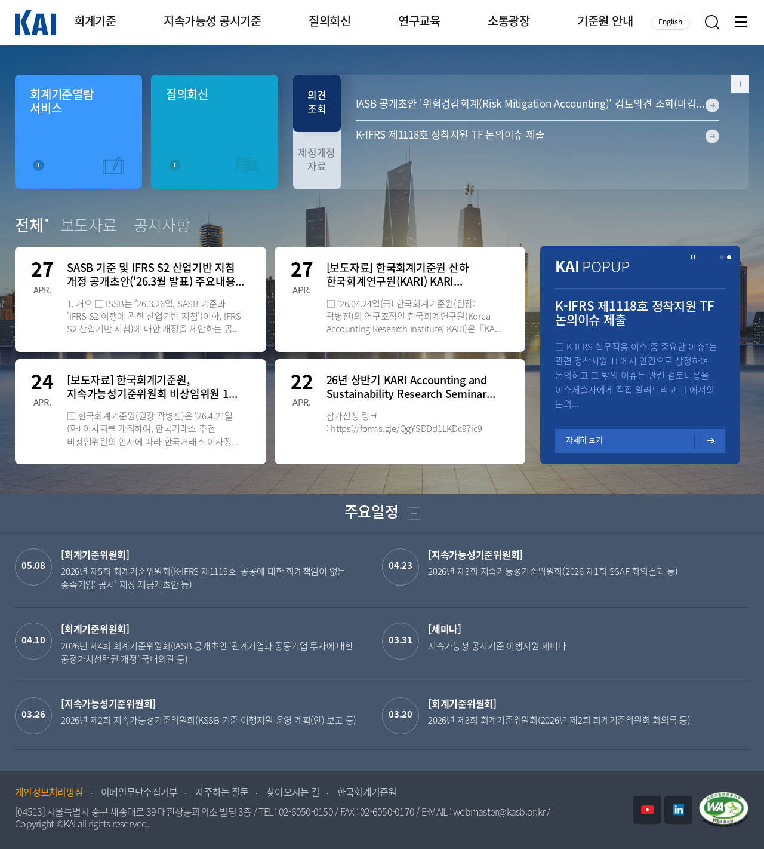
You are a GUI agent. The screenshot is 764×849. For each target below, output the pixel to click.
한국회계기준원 (367, 793)
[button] (722, 257)
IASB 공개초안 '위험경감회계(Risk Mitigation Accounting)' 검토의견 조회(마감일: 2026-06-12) (538, 104)
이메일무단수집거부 (139, 793)
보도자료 (88, 227)
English (670, 22)
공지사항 (162, 227)
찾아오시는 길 (292, 793)
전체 (29, 227)
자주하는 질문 (221, 793)
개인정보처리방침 (49, 793)
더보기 (412, 515)
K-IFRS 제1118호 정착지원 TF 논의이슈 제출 (450, 135)
